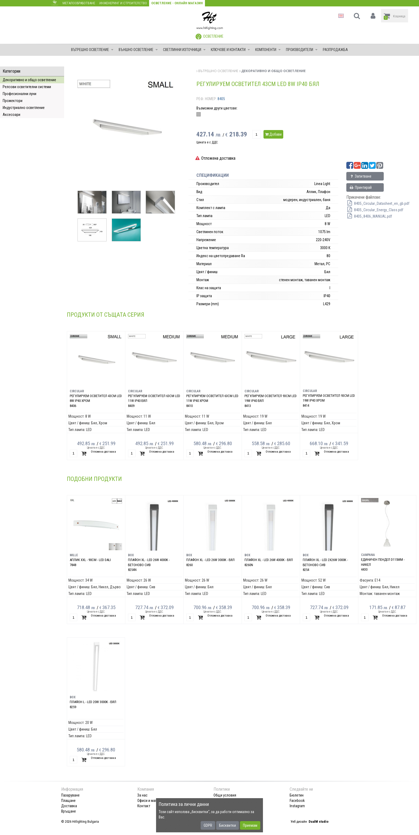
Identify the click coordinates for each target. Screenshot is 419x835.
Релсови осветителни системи (27, 87)
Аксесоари (11, 114)
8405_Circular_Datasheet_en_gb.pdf (377, 203)
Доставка (69, 806)
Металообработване (79, 3)
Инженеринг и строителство (123, 3)
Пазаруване (70, 795)
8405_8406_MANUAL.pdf (369, 216)
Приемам (250, 825)
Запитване (360, 176)
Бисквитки (227, 825)
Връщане (68, 811)
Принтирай (360, 187)
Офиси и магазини (151, 800)
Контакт (143, 806)
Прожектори (12, 101)
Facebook (297, 800)
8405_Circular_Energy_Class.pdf (374, 210)
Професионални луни (19, 94)
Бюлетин (297, 795)
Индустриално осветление (24, 107)
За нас (142, 795)
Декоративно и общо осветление (29, 80)
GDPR (208, 825)
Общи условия (225, 795)
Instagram (297, 806)
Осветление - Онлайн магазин (177, 3)
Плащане (68, 800)
